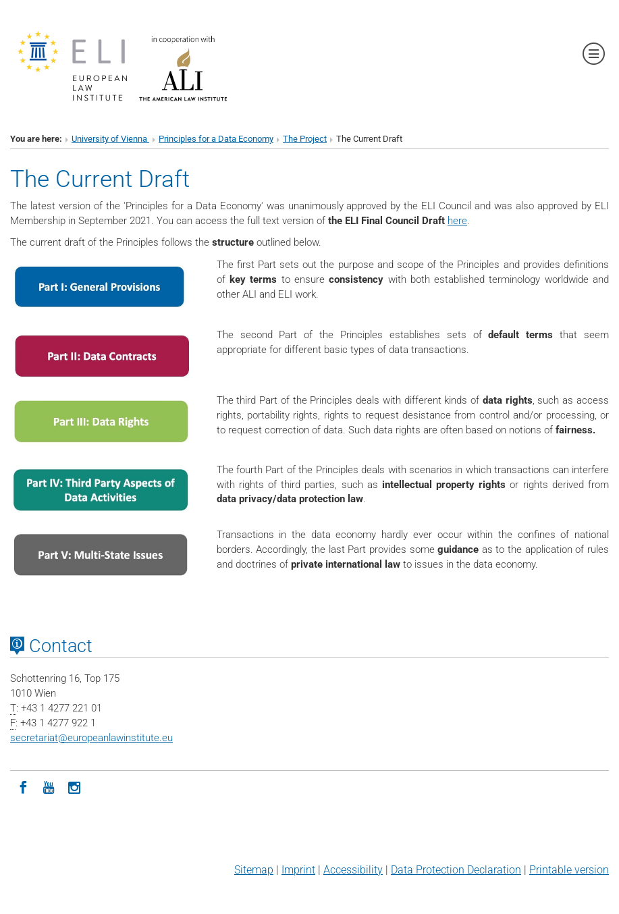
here (457, 221)
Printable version (569, 869)
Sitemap (253, 869)
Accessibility (353, 869)
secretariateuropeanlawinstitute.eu (91, 738)
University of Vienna (110, 139)
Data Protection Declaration (456, 869)
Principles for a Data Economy (216, 139)
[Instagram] (74, 786)
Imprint (298, 869)
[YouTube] (48, 786)
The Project (305, 139)
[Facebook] (23, 786)
